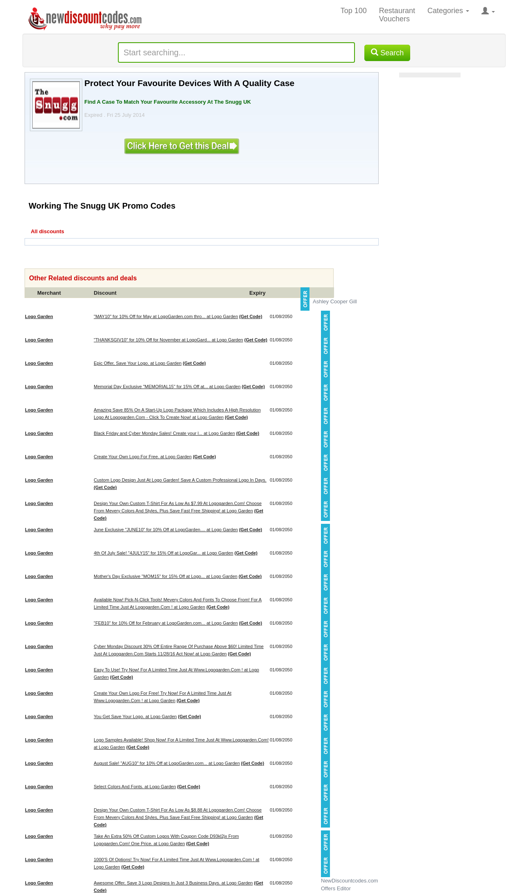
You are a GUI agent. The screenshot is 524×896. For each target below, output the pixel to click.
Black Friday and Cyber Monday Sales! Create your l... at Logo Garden (164, 433)
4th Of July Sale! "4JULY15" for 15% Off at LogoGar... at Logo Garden (163, 552)
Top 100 (354, 11)
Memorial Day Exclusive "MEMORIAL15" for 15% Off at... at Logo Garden (167, 386)
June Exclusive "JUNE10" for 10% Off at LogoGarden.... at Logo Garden (166, 529)
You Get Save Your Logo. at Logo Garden (135, 716)
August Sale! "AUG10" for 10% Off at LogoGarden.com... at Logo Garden (167, 763)
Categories (448, 11)
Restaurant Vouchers (397, 15)
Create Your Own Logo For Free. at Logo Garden (143, 456)
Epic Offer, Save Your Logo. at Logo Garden (137, 363)
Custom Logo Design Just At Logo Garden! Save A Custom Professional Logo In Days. (180, 480)
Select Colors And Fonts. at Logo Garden (135, 786)
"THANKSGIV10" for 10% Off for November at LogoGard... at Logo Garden (168, 339)
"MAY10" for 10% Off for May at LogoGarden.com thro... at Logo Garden (166, 316)
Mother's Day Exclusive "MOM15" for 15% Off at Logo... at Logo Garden (165, 576)
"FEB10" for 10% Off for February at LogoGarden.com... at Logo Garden (166, 623)
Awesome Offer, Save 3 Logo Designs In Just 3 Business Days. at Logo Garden (173, 882)
